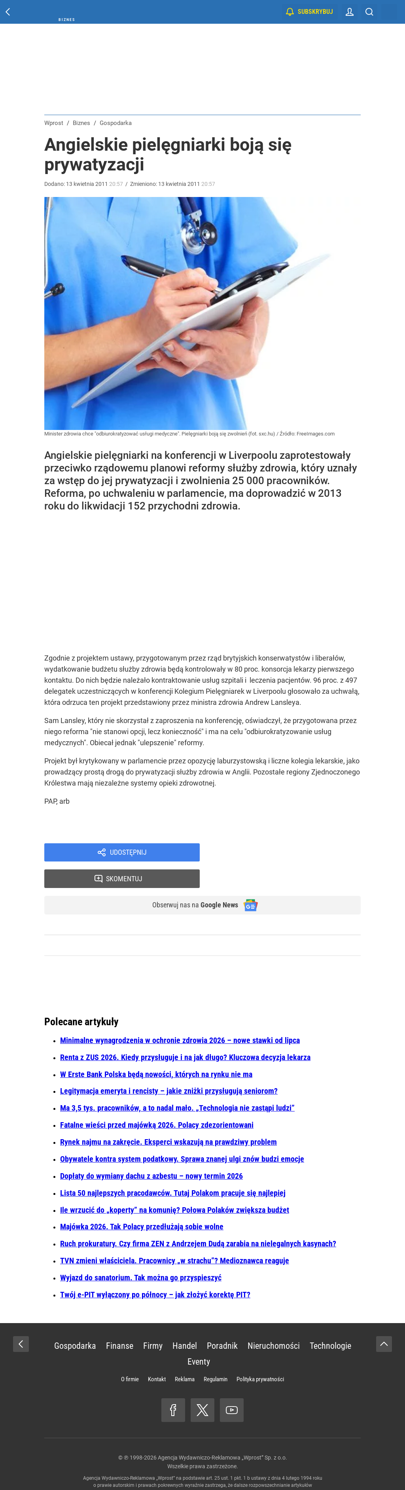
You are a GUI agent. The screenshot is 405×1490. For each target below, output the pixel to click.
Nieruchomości (274, 1322)
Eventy (198, 1338)
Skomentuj (290, 853)
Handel (184, 1322)
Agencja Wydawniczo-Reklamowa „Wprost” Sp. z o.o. (222, 1434)
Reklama (185, 1355)
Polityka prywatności (260, 1355)
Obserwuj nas (190, 881)
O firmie (130, 1355)
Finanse (119, 1322)
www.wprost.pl (214, 1468)
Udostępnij (128, 853)
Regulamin (215, 1355)
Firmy (153, 1322)
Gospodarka (75, 1322)
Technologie (330, 1322)
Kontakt (157, 1355)
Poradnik (222, 1322)
